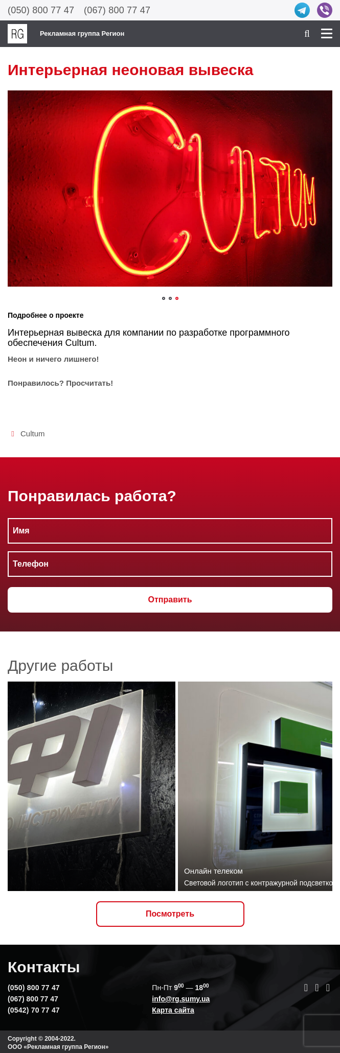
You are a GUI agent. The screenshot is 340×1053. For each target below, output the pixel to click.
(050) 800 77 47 (41, 10)
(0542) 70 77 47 (34, 1010)
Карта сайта (173, 1010)
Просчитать (88, 383)
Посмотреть (170, 913)
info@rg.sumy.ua (181, 999)
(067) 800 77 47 (117, 10)
